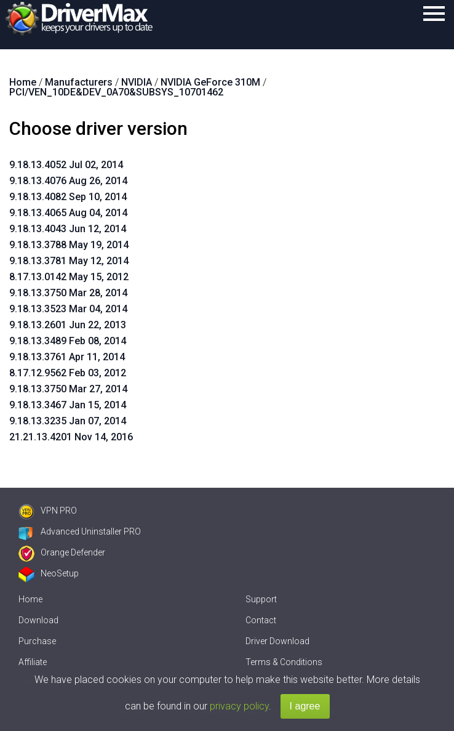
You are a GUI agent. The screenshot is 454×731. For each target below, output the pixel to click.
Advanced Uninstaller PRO (79, 531)
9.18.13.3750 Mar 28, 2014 (68, 293)
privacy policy (239, 706)
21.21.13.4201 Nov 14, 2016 (71, 437)
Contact (260, 620)
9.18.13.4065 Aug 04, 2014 (68, 213)
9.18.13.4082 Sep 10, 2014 (68, 197)
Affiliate (32, 662)
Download (38, 620)
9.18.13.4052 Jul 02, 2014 (66, 165)
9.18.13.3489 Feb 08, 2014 (67, 341)
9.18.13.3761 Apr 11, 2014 (67, 357)
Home (30, 599)
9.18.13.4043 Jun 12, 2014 (67, 229)
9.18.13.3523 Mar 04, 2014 (68, 309)
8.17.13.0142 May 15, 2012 (69, 277)
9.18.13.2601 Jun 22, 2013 (67, 325)
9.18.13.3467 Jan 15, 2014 (67, 405)
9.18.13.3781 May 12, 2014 (69, 261)
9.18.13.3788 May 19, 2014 (69, 245)
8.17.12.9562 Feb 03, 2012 (67, 373)
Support (261, 599)
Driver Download (277, 641)
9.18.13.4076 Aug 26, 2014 (68, 181)
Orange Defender (61, 552)
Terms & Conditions (283, 662)
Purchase (37, 641)
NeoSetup (48, 573)
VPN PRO (47, 510)
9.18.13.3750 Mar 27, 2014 (68, 389)
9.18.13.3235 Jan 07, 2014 (67, 421)
